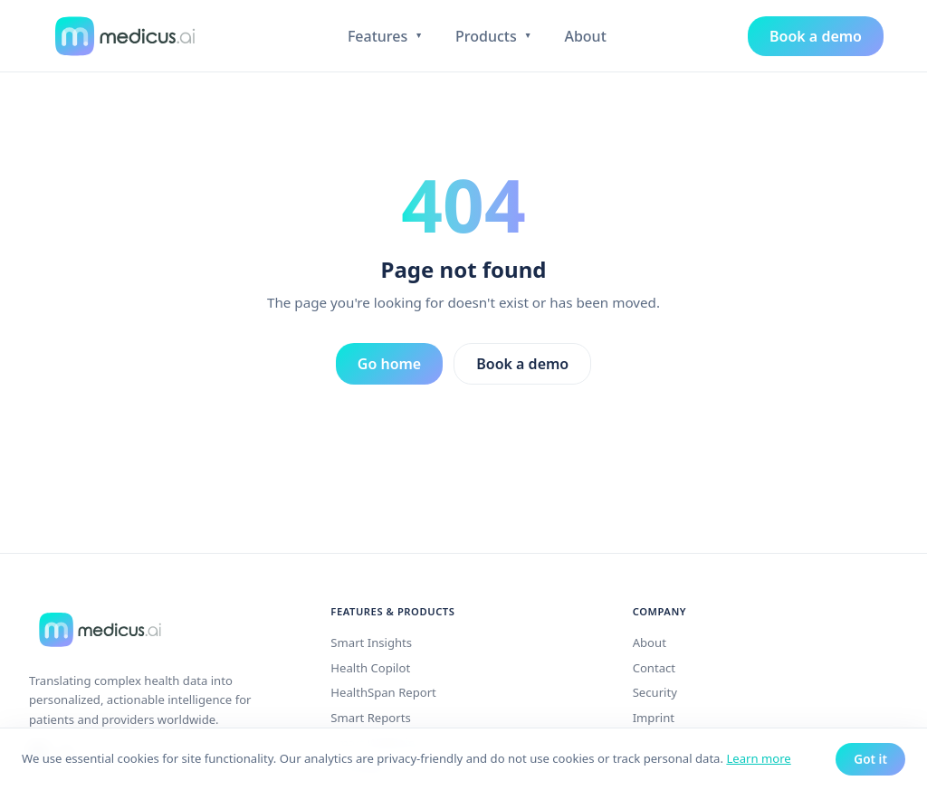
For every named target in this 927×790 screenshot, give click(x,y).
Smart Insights (371, 642)
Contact (654, 668)
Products (493, 36)
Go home (389, 364)
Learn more (758, 758)
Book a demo (815, 36)
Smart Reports (370, 717)
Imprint (653, 717)
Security (655, 692)
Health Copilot (370, 668)
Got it (870, 758)
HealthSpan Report (383, 692)
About (585, 36)
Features (385, 36)
